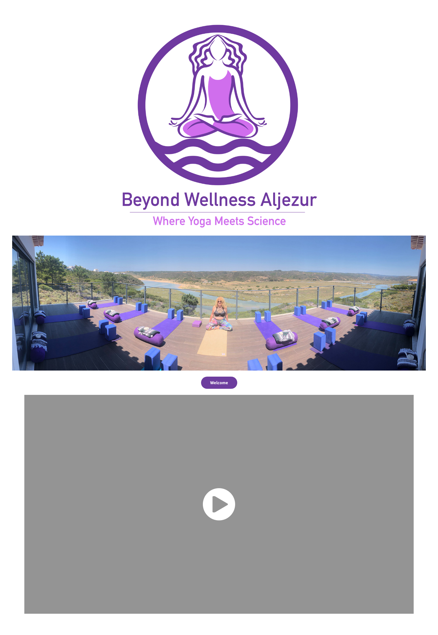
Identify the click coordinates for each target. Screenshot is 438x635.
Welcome (219, 382)
